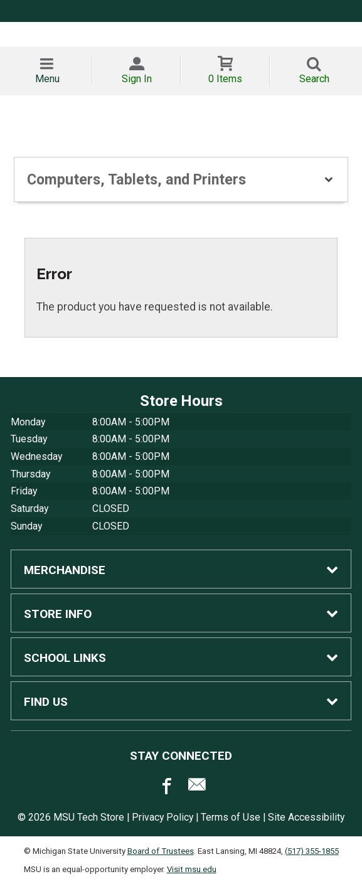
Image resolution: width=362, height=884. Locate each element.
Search (314, 79)
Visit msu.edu (191, 869)
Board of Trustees (160, 851)
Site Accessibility (306, 817)
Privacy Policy (162, 817)
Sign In (137, 79)
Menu (47, 79)
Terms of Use (230, 817)
